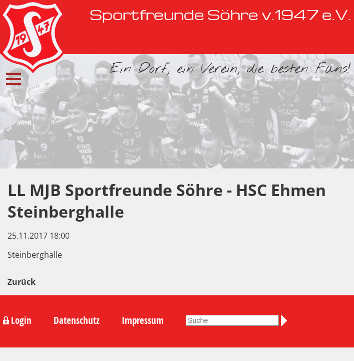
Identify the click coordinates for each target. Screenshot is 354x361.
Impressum (143, 320)
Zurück (22, 281)
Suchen (286, 320)
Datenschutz (77, 320)
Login (21, 320)
